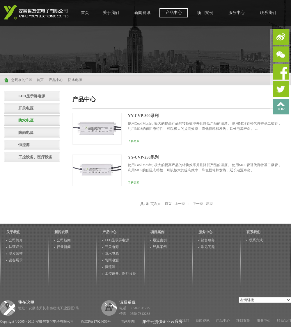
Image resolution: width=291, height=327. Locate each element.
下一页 (198, 204)
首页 (85, 12)
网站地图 (127, 321)
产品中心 (56, 80)
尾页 (209, 204)
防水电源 (75, 80)
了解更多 (133, 141)
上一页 (180, 204)
